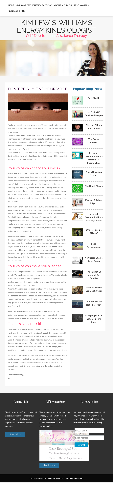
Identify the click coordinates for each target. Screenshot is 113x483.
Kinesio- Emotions (42, 5)
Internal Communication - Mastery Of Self (94, 217)
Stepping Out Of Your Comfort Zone (93, 319)
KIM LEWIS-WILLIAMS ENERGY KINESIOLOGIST (57, 27)
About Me (59, 5)
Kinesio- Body (23, 5)
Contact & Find (16, 11)
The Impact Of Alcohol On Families (93, 275)
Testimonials (81, 5)
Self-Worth (94, 98)
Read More (15, 434)
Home (11, 5)
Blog (69, 5)
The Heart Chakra (93, 186)
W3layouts (78, 479)
